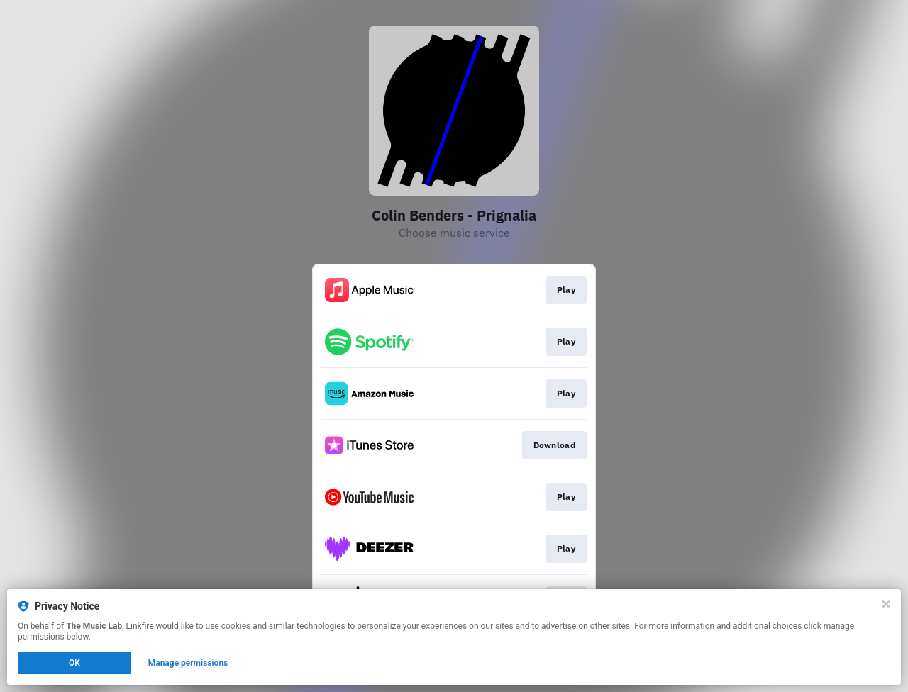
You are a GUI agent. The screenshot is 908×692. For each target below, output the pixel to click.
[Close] (886, 604)
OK (74, 663)
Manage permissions (188, 663)
